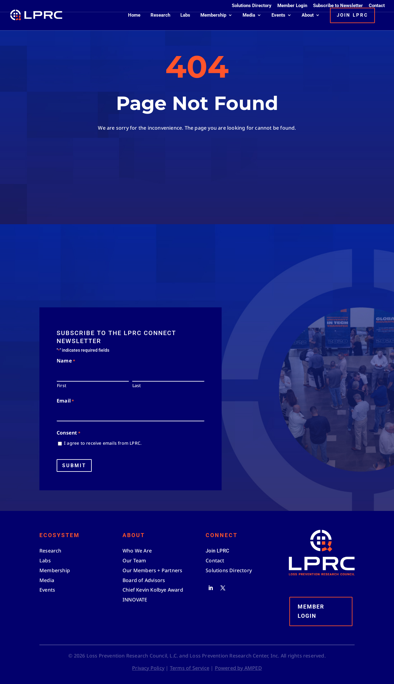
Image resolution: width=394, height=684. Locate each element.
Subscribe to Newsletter (338, 5)
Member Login (292, 5)
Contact (377, 5)
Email (65, 401)
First (61, 385)
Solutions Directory (251, 5)
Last (136, 385)
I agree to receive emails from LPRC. (103, 443)
